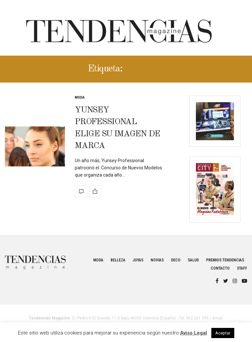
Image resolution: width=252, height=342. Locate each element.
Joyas (138, 260)
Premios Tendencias (225, 260)
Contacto (220, 268)
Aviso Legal (193, 333)
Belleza (118, 260)
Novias (157, 260)
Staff (242, 268)
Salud (193, 260)
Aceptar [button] (222, 333)
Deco (175, 260)
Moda (80, 97)
